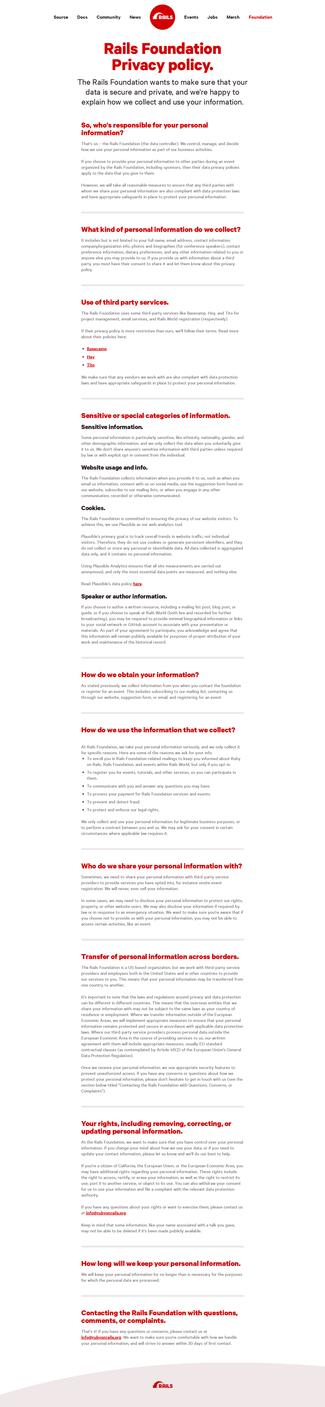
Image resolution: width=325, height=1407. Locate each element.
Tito (91, 365)
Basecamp (97, 348)
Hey (91, 356)
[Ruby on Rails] (162, 17)
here (137, 583)
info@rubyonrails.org (106, 1212)
